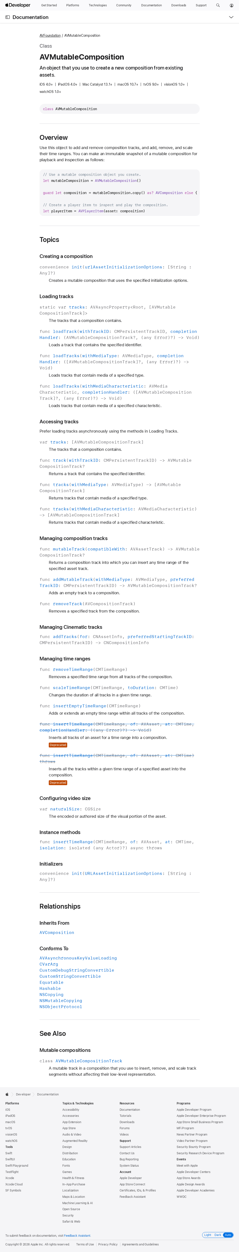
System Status (129, 1165)
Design (67, 1147)
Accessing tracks (59, 421)
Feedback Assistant (133, 1197)
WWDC (182, 1197)
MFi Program (185, 1128)
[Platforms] (72, 5)
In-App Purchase (73, 1184)
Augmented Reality (75, 1141)
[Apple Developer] (18, 5)
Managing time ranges (65, 659)
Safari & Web (71, 1221)
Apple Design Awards (191, 1184)
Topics (49, 239)
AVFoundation (50, 35)
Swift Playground (16, 1165)
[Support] (201, 5)
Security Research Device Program (200, 1153)
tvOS (8, 1128)
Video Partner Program (192, 1141)
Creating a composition (66, 256)
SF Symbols (13, 1190)
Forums (125, 1128)
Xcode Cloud (14, 1184)
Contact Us (127, 1153)
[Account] (232, 5)
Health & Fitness (73, 1178)
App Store (69, 1128)
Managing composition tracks (73, 538)
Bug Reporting (129, 1159)
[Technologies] (98, 5)
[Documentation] (151, 5)
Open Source (71, 1209)
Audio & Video (71, 1134)
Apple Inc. (37, 1244)
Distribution (70, 1153)
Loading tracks (56, 296)
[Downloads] (178, 5)
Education (69, 1159)
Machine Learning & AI (77, 1203)
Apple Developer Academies (195, 1190)
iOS (7, 1109)
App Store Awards (188, 1178)
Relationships (60, 906)
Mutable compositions (65, 1050)
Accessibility (70, 1109)
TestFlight (11, 1172)
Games (67, 1172)
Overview (54, 137)
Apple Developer (131, 1178)
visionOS (11, 1134)
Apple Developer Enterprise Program (201, 1116)
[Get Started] (49, 5)
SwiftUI (10, 1159)
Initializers (51, 864)
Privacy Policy (108, 1244)
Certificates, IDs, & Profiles (138, 1190)
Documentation (31, 17)
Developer (23, 1094)
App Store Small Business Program (200, 1122)
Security (68, 1215)
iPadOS (10, 1116)
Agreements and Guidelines (140, 1244)
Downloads (127, 1122)
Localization (70, 1190)
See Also (53, 1033)
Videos (124, 1134)
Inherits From (55, 923)
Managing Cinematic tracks (71, 627)
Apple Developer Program (194, 1109)
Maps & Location (73, 1197)
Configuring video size (65, 798)
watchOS (11, 1141)
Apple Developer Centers (193, 1172)
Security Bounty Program (194, 1147)
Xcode (9, 1178)
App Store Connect (132, 1184)
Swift (8, 1153)
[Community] (123, 5)
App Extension (71, 1122)
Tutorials (125, 1116)
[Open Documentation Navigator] (7, 17)
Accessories (70, 1116)
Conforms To (54, 948)
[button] (218, 5)
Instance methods (60, 832)
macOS (10, 1122)
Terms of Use (85, 1244)
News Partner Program (192, 1134)
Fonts (66, 1165)
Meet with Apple (187, 1165)
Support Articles (130, 1147)
